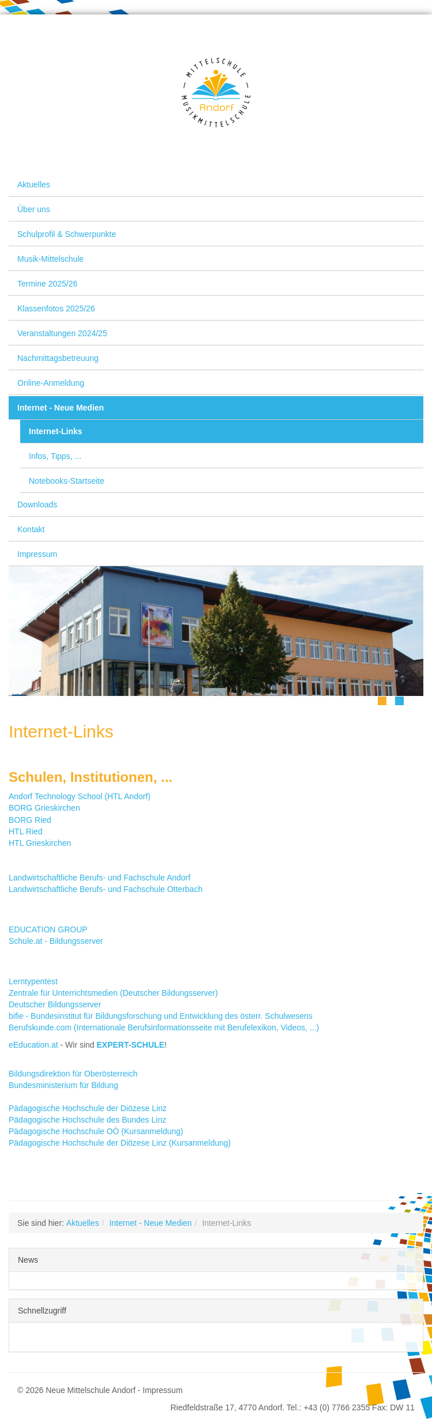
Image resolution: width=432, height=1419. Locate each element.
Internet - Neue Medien (60, 407)
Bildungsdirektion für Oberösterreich (73, 1073)
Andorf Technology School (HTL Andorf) (80, 796)
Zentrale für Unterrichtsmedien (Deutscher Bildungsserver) (113, 993)
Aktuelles (33, 184)
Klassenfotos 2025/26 (56, 308)
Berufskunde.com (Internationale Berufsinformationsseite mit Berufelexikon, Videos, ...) (164, 1027)
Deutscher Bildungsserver (55, 1004)
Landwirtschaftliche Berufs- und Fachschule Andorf (99, 877)
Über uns (33, 209)
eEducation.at (33, 1044)
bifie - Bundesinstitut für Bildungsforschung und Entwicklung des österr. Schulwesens (161, 1016)
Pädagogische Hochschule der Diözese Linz (88, 1108)
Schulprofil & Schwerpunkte (66, 234)
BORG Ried (30, 820)
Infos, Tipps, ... (55, 456)
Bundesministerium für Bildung (63, 1085)
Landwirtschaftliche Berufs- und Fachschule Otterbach (105, 889)
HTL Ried (26, 831)
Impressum (37, 554)
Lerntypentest (33, 981)
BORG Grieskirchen (44, 807)
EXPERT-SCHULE (130, 1044)
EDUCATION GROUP (48, 929)
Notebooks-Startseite (66, 480)
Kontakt (30, 529)
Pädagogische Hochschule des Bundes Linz (87, 1119)
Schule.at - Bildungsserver (56, 941)
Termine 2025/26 (47, 283)
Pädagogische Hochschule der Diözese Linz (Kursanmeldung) (120, 1142)
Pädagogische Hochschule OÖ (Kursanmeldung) (96, 1131)
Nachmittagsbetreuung (58, 358)
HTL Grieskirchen (40, 843)
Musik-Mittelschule (50, 259)
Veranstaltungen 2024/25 (62, 333)
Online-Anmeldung (50, 382)
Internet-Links (55, 431)
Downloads (37, 504)
